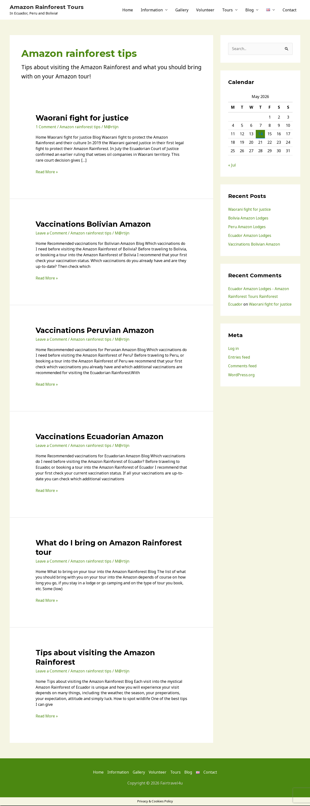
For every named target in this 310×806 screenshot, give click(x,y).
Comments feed (242, 374)
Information (152, 10)
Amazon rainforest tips (80, 127)
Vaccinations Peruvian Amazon (95, 330)
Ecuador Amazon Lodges (250, 236)
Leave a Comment (52, 233)
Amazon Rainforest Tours (49, 7)
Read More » (47, 172)
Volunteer (205, 10)
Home (127, 10)
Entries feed (239, 365)
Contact (289, 10)
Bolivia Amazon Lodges (249, 218)
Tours (227, 10)
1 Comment (46, 127)
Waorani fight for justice (82, 118)
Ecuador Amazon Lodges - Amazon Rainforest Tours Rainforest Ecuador (259, 296)
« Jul (232, 165)
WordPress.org (241, 382)
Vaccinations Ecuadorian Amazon (99, 437)
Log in (233, 356)
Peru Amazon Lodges (247, 227)
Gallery (181, 10)
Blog (249, 10)
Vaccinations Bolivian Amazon (93, 224)
